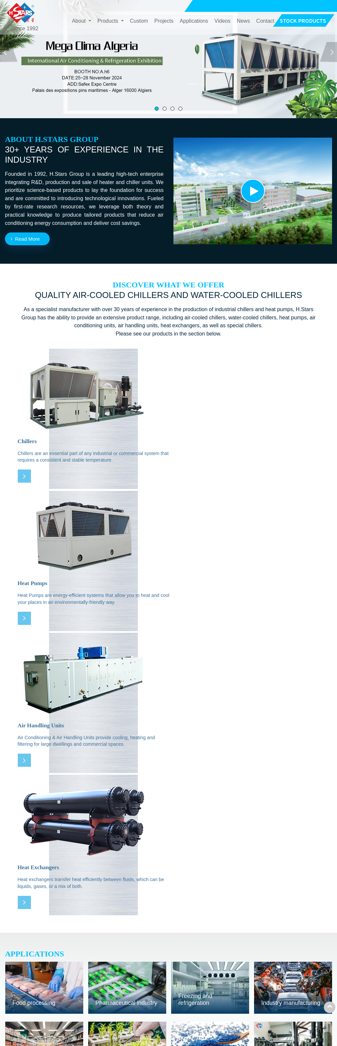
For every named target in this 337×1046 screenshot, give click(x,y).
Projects (163, 21)
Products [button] (108, 21)
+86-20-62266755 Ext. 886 (294, 992)
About (213, 955)
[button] (329, 51)
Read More (28, 239)
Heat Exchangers (128, 991)
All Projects (199, 903)
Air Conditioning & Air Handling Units (144, 978)
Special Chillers (126, 1001)
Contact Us (278, 938)
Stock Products (224, 1004)
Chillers (116, 955)
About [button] (79, 21)
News (243, 21)
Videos (223, 21)
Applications (194, 21)
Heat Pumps (122, 965)
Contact (265, 21)
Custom (139, 21)
